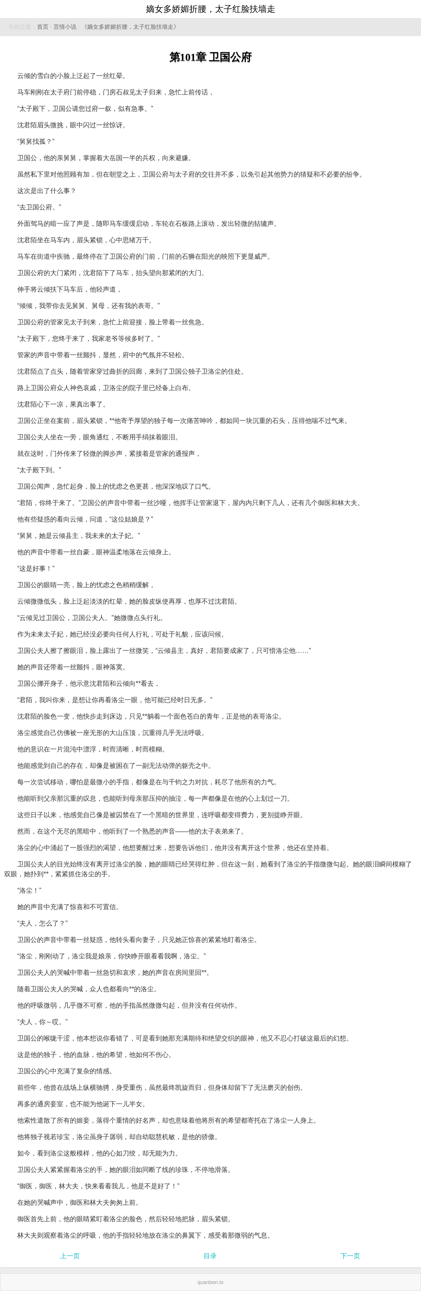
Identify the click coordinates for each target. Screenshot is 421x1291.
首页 (43, 27)
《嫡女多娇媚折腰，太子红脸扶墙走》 (130, 27)
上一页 (70, 1255)
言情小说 (64, 27)
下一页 (350, 1255)
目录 (210, 1255)
